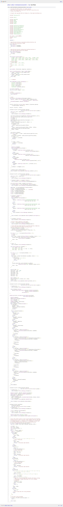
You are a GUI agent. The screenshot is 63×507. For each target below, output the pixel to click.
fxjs (29, 4)
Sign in (61, 1)
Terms (11, 505)
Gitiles (6, 505)
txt (58, 505)
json (61, 505)
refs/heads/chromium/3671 (21, 4)
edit (30, 7)
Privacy (8, 505)
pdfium (8, 4)
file (27, 7)
